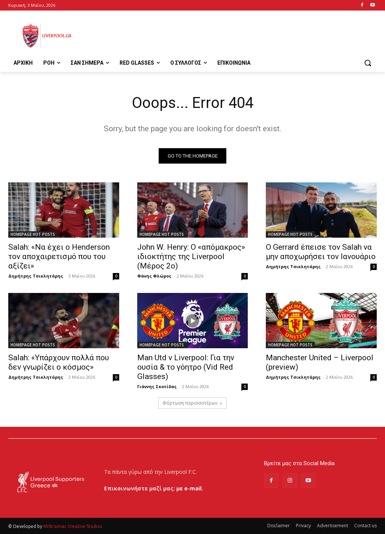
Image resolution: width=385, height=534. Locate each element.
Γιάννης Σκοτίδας (157, 386)
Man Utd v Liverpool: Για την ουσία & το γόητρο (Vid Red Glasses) (185, 367)
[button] (368, 63)
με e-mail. (189, 488)
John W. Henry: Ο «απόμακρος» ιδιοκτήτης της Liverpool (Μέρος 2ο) (191, 256)
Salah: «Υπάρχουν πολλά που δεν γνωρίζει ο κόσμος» (58, 362)
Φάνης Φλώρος (154, 276)
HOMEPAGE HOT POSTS (33, 234)
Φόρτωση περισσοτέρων (192, 403)
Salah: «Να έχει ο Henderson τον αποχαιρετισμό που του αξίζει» (59, 256)
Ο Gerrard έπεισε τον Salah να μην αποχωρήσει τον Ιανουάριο (321, 252)
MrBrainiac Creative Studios (72, 526)
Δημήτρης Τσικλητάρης (35, 276)
